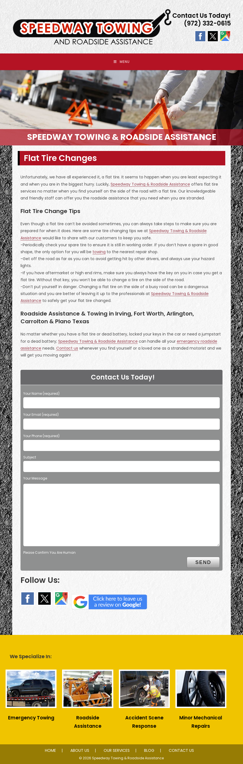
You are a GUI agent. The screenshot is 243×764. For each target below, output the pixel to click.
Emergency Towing (31, 717)
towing (99, 252)
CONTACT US (181, 750)
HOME (50, 750)
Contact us (67, 348)
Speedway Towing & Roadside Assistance (150, 184)
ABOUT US (79, 750)
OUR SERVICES (117, 750)
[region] (121, 107)
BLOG (149, 750)
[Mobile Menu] (122, 61)
